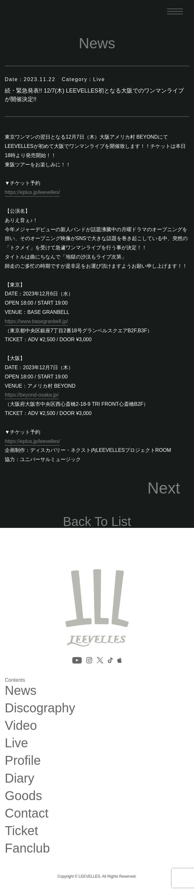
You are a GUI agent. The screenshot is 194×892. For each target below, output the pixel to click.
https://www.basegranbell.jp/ (36, 321)
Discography (40, 708)
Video (21, 725)
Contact (26, 813)
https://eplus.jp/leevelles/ (32, 192)
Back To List (97, 521)
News (20, 690)
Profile (23, 760)
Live (16, 742)
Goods (23, 795)
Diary (19, 778)
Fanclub (27, 848)
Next (163, 488)
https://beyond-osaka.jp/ (32, 395)
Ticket (21, 830)
